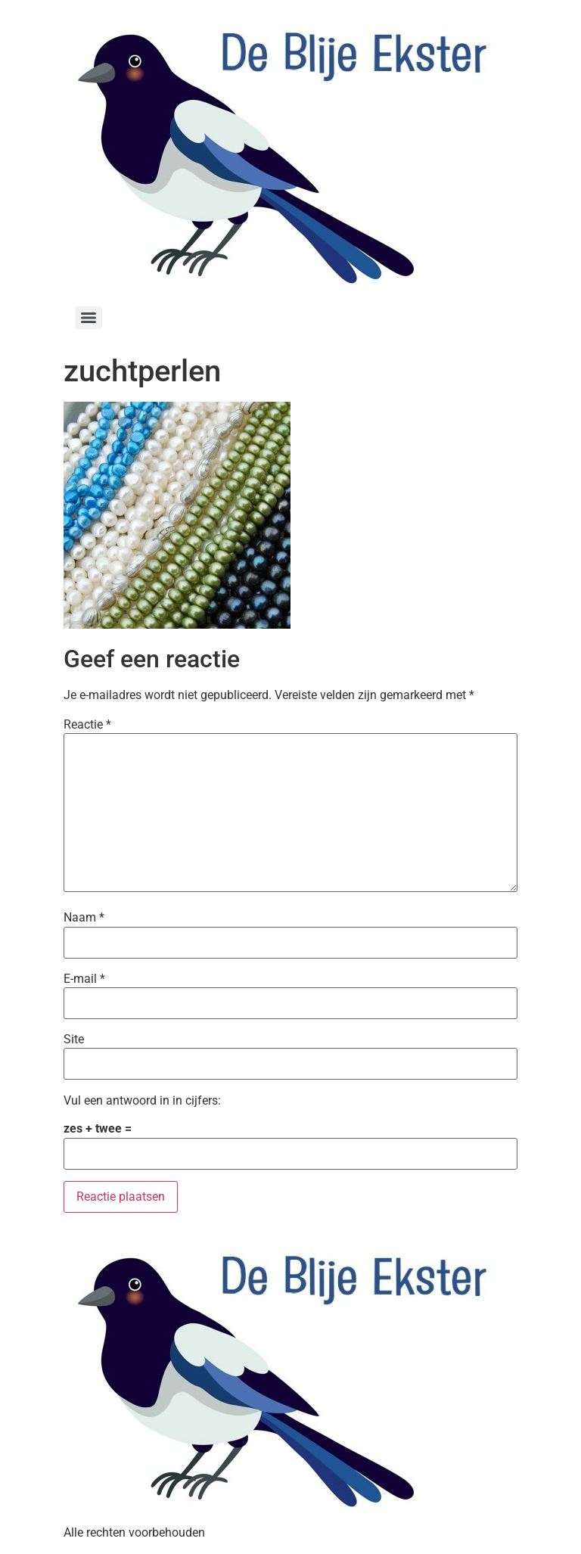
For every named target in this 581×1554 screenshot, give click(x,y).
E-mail (84, 979)
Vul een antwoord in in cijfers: (142, 1101)
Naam (84, 918)
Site (74, 1039)
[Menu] (88, 317)
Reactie (87, 725)
